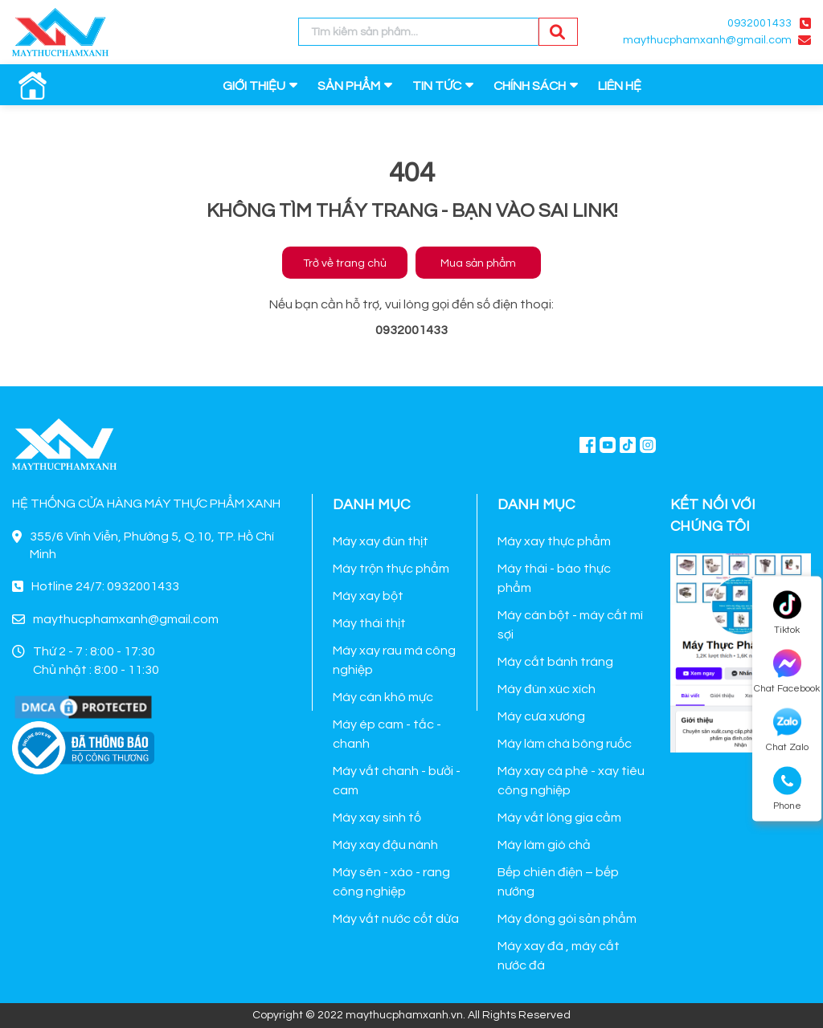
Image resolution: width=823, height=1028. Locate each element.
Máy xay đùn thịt (380, 541)
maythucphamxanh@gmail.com (707, 40)
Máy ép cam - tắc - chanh (387, 734)
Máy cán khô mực (383, 697)
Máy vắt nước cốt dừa (396, 918)
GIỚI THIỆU (254, 86)
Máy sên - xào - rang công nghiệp (391, 882)
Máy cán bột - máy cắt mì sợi (570, 625)
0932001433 (759, 23)
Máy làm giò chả (544, 844)
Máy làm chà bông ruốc (564, 743)
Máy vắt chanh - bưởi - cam (397, 781)
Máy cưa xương (541, 716)
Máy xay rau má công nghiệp (394, 660)
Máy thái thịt (369, 623)
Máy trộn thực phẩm (391, 568)
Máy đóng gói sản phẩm (567, 918)
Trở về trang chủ (345, 263)
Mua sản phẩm (478, 263)
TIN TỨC (436, 86)
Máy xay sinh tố (377, 817)
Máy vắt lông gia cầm (559, 817)
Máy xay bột (368, 595)
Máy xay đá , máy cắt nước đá (558, 956)
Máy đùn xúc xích (546, 689)
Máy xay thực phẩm (554, 541)
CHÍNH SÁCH (529, 86)
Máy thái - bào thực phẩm (554, 578)
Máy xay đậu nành (385, 844)
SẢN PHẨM (348, 86)
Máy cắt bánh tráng (555, 661)
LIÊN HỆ (619, 86)
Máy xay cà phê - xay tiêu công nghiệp (571, 781)
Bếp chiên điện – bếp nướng (558, 882)
